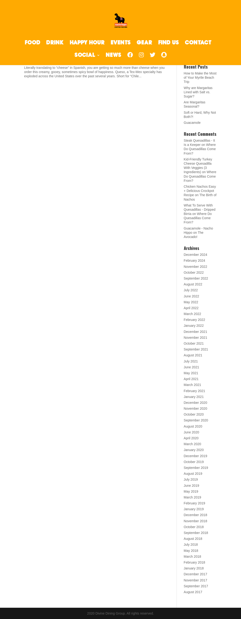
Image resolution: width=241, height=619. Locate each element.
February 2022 (194, 320)
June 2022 (191, 296)
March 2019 (192, 497)
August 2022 (193, 284)
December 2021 (195, 332)
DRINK (55, 43)
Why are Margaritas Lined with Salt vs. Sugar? (198, 92)
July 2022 (191, 290)
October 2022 (194, 272)
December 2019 (195, 456)
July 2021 (191, 361)
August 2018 (193, 539)
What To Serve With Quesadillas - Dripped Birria (200, 209)
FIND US (168, 43)
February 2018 (194, 562)
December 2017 (195, 574)
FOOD (32, 43)
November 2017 (195, 580)
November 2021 (195, 337)
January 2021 (194, 397)
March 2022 (192, 314)
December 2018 (195, 515)
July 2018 (191, 544)
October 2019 (194, 462)
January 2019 (194, 509)
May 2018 (191, 551)
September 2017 (196, 586)
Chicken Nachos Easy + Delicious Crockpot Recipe (200, 191)
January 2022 (194, 325)
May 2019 (191, 491)
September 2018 (196, 533)
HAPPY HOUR (87, 43)
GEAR (144, 43)
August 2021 (193, 355)
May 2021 (191, 373)
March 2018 (192, 556)
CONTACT (198, 43)
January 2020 (194, 450)
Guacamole (192, 123)
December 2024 (195, 255)
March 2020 (192, 444)
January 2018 (194, 568)
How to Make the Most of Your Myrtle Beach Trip (200, 77)
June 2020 (191, 432)
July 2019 (191, 479)
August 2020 (193, 426)
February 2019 (194, 503)
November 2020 (195, 408)
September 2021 (196, 349)
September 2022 (196, 278)
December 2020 (195, 403)
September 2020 (196, 420)
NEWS (113, 56)
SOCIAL (85, 56)
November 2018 (195, 521)
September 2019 (196, 468)
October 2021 (194, 343)
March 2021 (192, 385)
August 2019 (193, 473)
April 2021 (191, 379)
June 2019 (191, 485)
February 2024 (194, 260)
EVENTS (121, 43)
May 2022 (191, 302)
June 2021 (191, 367)
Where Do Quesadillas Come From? (200, 149)
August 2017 (193, 592)
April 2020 (191, 438)
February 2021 (194, 391)
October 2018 (194, 527)
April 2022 (191, 308)
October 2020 (194, 414)
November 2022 (195, 267)
